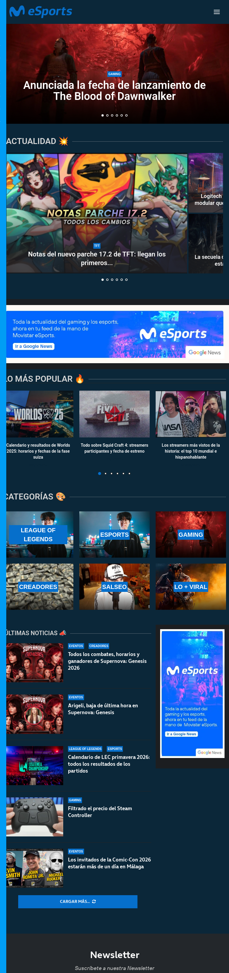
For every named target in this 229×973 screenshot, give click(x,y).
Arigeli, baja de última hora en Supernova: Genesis (103, 709)
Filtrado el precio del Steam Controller (100, 813)
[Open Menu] (217, 12)
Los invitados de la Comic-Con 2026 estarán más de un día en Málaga (109, 868)
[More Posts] (77, 901)
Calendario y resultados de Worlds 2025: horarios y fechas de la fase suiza (38, 451)
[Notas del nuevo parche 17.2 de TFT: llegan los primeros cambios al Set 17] (97, 213)
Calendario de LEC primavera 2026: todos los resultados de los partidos (109, 764)
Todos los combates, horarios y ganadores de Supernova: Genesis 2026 (107, 661)
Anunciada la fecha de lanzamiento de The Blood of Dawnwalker (114, 91)
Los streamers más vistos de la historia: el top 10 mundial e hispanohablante (191, 451)
